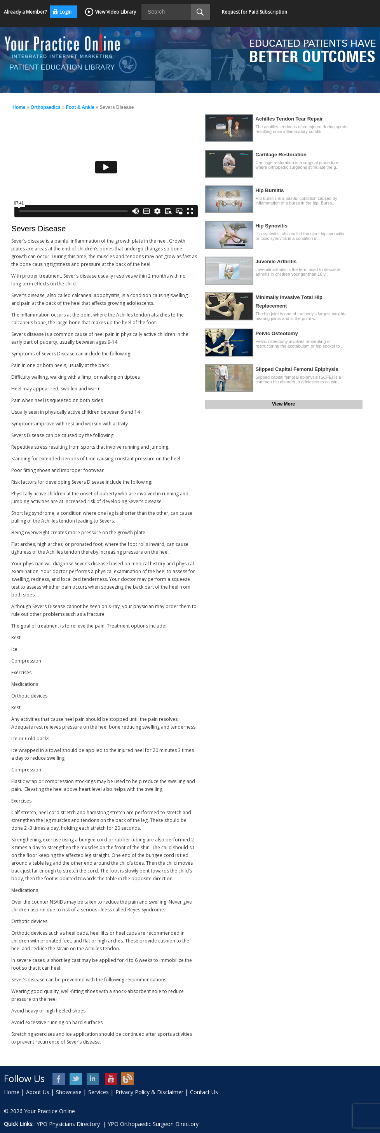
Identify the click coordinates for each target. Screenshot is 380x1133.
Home (18, 107)
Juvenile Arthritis (276, 261)
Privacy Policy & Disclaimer (149, 1092)
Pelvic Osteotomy (277, 333)
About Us (37, 1092)
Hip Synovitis (272, 226)
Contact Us (204, 1092)
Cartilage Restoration (281, 154)
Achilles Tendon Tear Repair (289, 119)
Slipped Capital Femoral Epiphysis (297, 369)
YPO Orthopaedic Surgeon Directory (153, 1124)
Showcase (69, 1092)
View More (283, 404)
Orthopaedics (46, 107)
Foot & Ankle (80, 107)
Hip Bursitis (270, 190)
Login (65, 12)
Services (98, 1092)
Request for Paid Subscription (254, 12)
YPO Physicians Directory (68, 1124)
